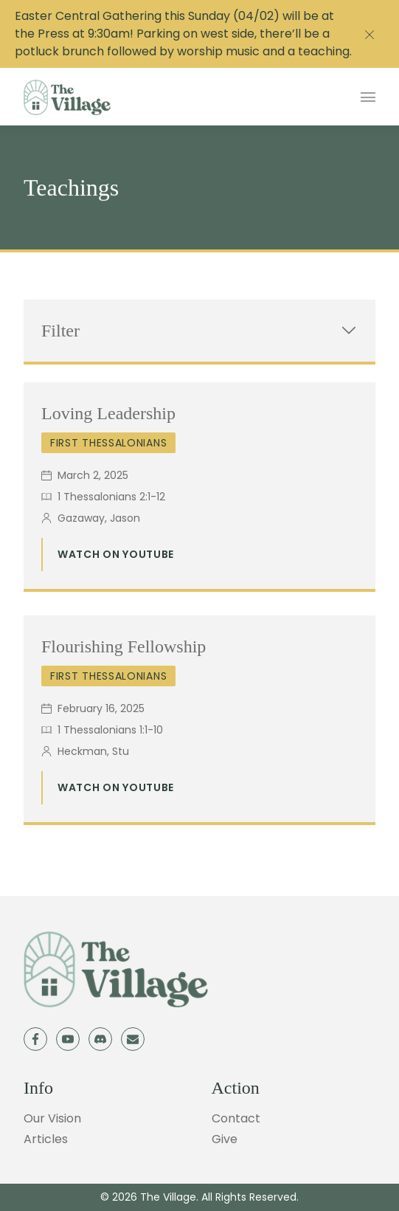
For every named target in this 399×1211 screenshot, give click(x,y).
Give (224, 1139)
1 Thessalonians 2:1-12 (111, 496)
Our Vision (52, 1118)
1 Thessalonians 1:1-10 (110, 729)
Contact (236, 1118)
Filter (199, 330)
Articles (46, 1139)
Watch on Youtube (116, 554)
